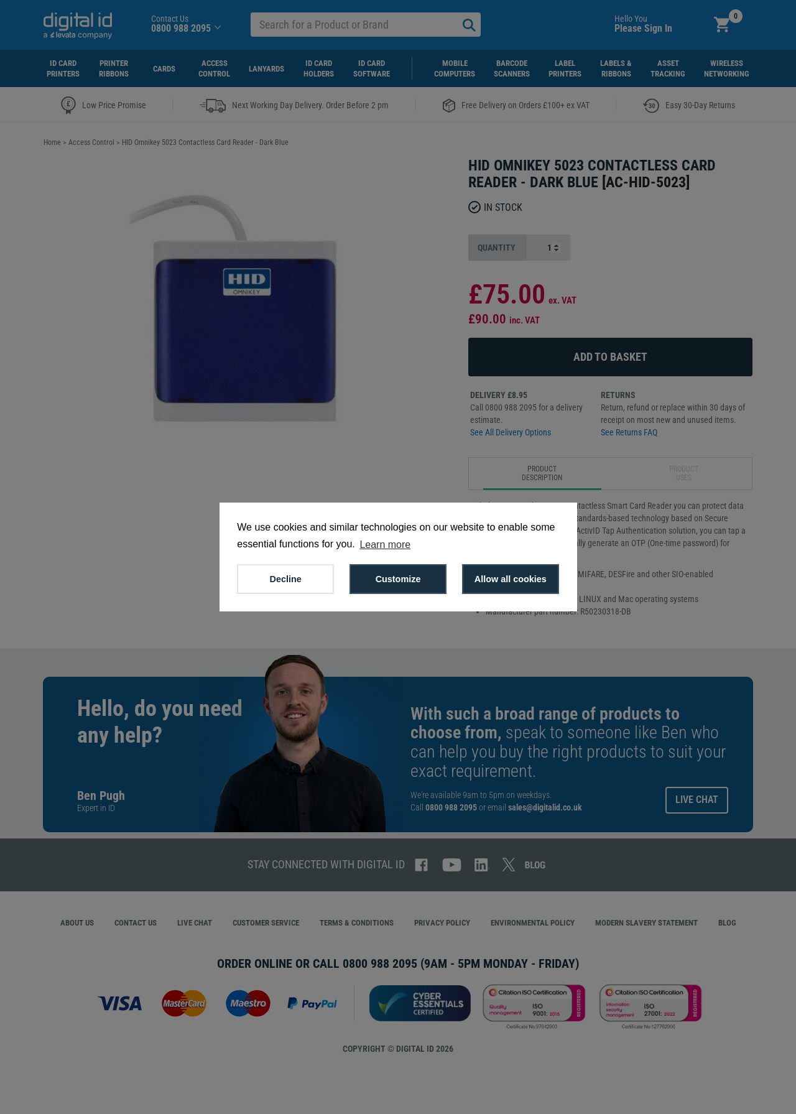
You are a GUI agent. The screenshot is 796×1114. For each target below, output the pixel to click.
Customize (398, 579)
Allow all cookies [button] (510, 579)
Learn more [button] (384, 544)
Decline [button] (286, 579)
